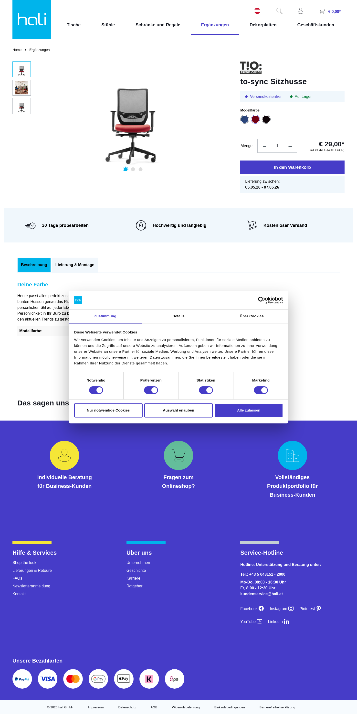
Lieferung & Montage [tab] (74, 265)
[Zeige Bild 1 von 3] (125, 169)
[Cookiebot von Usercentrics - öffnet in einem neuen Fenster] (261, 300)
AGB (154, 707)
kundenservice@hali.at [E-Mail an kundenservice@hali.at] (261, 594)
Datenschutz (127, 707)
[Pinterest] (311, 609)
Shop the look (24, 563)
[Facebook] (252, 609)
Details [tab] (178, 316)
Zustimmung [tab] (105, 316)
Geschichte (136, 570)
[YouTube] (251, 622)
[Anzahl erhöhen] (290, 146)
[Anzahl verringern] (264, 146)
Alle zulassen (248, 410)
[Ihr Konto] (300, 11)
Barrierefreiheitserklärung (277, 707)
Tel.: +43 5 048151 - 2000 (262, 574)
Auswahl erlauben (178, 410)
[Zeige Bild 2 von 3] (133, 169)
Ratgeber (134, 586)
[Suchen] (278, 11)
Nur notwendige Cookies (108, 410)
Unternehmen (138, 563)
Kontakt (19, 594)
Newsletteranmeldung (31, 586)
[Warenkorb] (329, 11)
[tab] (34, 265)
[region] (121, 116)
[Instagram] (282, 609)
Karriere (133, 578)
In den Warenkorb (292, 167)
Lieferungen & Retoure (32, 570)
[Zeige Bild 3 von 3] (140, 169)
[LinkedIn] (278, 622)
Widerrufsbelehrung (186, 707)
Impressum (96, 707)
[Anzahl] (277, 146)
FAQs (17, 578)
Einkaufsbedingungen (229, 707)
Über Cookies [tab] (252, 316)
